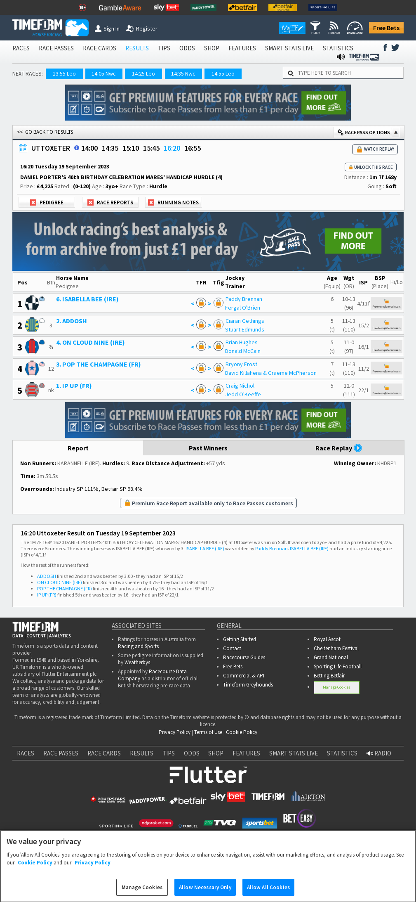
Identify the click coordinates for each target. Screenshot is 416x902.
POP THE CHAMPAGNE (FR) (64, 588)
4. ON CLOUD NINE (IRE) (90, 342)
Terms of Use (208, 732)
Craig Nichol (240, 385)
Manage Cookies (336, 687)
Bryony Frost (241, 364)
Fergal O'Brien (242, 307)
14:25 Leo (143, 73)
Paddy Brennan (244, 299)
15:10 (130, 148)
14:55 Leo (223, 73)
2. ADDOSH (71, 321)
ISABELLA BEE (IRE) (205, 548)
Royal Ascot (327, 639)
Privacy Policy (174, 732)
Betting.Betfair (329, 675)
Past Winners (208, 448)
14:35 (110, 148)
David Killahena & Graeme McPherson (271, 372)
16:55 (192, 148)
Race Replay (338, 448)
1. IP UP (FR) (74, 385)
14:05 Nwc (104, 73)
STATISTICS (338, 48)
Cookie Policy (241, 732)
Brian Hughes (242, 342)
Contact (232, 648)
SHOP (211, 48)
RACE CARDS (99, 48)
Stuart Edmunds (244, 329)
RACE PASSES (56, 48)
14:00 (89, 148)
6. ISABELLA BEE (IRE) (87, 299)
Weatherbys (137, 662)
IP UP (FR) (46, 595)
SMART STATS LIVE (289, 48)
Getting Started (239, 639)
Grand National (331, 657)
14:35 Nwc (183, 73)
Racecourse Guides (244, 657)
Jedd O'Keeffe (243, 394)
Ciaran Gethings (245, 320)
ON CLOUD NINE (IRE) (59, 582)
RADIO (379, 753)
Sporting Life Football (338, 666)
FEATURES (242, 48)
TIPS (164, 48)
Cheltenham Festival (336, 648)
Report (78, 448)
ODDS (187, 48)
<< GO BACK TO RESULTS (45, 131)
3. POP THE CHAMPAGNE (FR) (98, 364)
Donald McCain (243, 351)
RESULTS (137, 48)
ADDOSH (46, 576)
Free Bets (386, 28)
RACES (21, 48)
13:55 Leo (64, 73)
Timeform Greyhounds (248, 684)
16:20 (172, 148)
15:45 (151, 148)
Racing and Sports (138, 646)
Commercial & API (243, 675)
